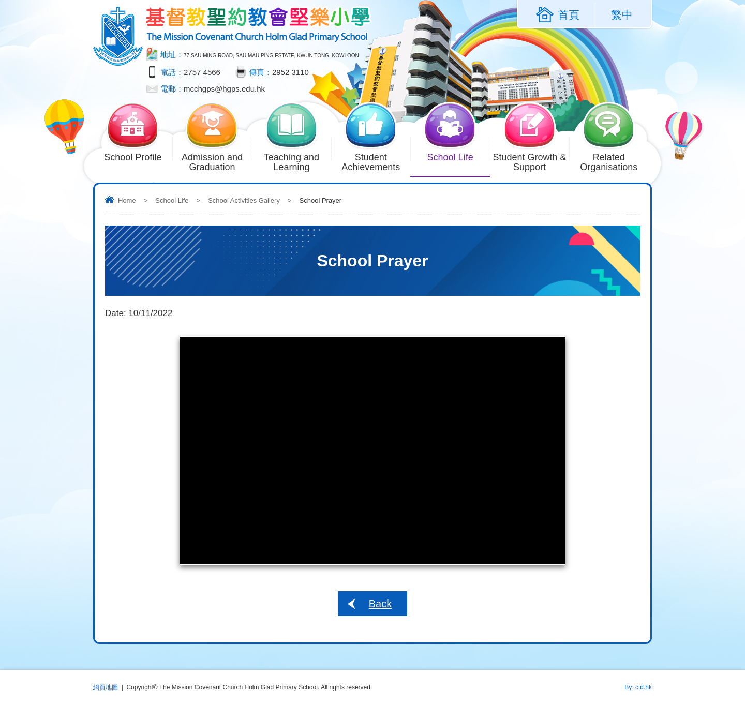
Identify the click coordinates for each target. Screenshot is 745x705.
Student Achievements (375, 161)
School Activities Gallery (244, 200)
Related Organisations (614, 161)
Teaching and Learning (297, 161)
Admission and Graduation (217, 161)
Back (380, 603)
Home (127, 200)
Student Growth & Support (531, 161)
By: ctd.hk (638, 687)
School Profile (138, 156)
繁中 (622, 15)
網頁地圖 (105, 687)
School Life (456, 156)
